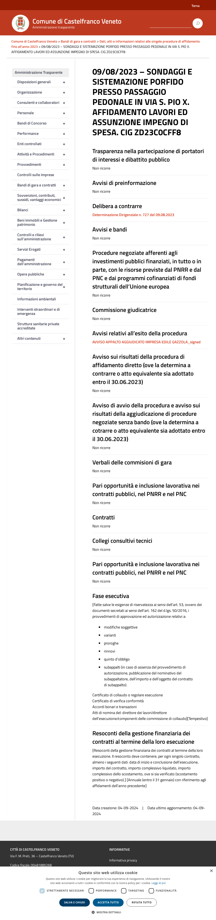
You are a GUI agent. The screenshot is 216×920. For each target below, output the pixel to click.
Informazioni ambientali (36, 299)
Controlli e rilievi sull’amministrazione (43, 237)
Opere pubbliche (43, 274)
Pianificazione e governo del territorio (43, 286)
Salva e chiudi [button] (74, 902)
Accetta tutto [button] (108, 902)
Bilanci (43, 210)
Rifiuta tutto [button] (142, 902)
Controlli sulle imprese (35, 175)
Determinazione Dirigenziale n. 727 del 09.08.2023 (133, 215)
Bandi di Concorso (43, 123)
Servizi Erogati (43, 249)
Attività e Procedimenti (43, 154)
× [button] (211, 871)
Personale (43, 113)
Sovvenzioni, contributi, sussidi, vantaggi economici (43, 197)
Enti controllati (43, 144)
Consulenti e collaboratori (43, 103)
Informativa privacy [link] (123, 860)
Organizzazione (43, 92)
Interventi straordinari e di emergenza (38, 311)
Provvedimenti (43, 164)
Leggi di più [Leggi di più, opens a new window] (159, 883)
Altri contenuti (43, 338)
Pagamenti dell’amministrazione (43, 262)
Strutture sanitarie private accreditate (38, 326)
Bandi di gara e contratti (43, 185)
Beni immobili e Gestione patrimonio (43, 222)
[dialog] (108, 893)
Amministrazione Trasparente (38, 72)
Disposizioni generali (43, 82)
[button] (108, 912)
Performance (43, 133)
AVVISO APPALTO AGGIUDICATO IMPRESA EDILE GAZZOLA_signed (146, 342)
